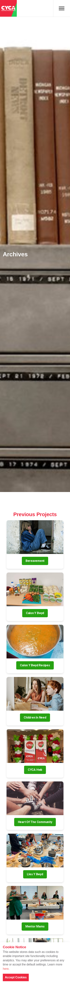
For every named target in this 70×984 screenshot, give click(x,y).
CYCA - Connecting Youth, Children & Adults (8, 8)
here (6, 968)
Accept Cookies (16, 977)
